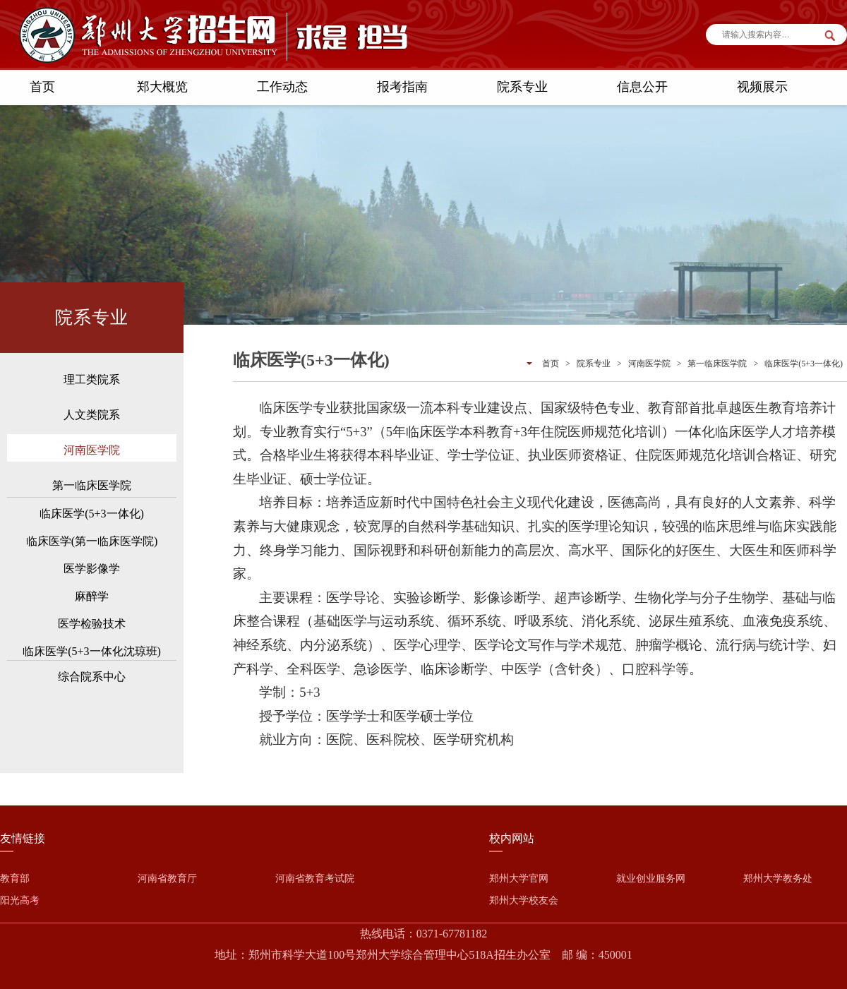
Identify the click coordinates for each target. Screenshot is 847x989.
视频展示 (762, 87)
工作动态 (282, 87)
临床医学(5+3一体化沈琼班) (92, 651)
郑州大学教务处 (777, 878)
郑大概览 (162, 87)
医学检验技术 (92, 624)
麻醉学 (92, 596)
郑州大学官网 (518, 878)
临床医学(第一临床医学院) (92, 541)
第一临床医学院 (91, 485)
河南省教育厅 (167, 878)
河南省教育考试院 (314, 878)
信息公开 (642, 87)
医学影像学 (92, 569)
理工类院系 (92, 379)
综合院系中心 (92, 677)
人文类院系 (92, 415)
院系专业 (522, 87)
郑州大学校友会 (523, 900)
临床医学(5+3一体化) (92, 514)
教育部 (15, 878)
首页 (42, 87)
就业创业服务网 (650, 878)
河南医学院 (92, 450)
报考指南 (402, 87)
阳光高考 (20, 900)
